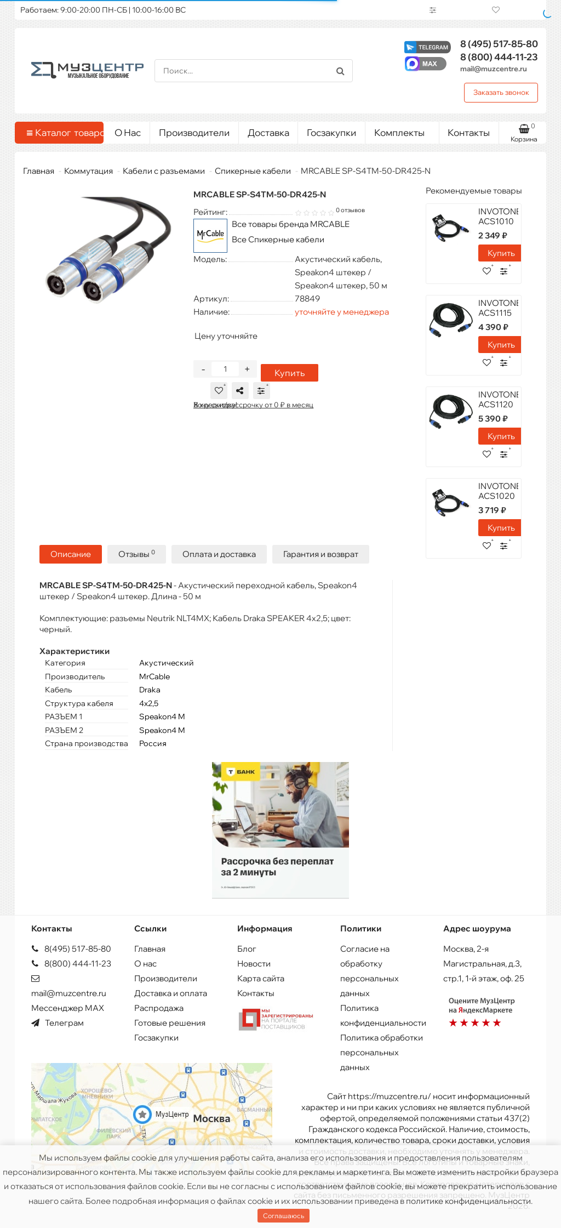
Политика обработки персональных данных (381, 1052)
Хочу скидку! (215, 407)
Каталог (61, 133)
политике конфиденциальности (468, 1201)
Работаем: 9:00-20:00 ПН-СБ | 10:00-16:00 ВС (103, 10)
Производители (194, 132)
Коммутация (88, 171)
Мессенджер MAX (67, 1008)
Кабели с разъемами (164, 171)
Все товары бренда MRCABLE (291, 224)
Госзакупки (331, 132)
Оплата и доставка (219, 557)
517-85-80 (499, 43)
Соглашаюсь (283, 1216)
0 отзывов (350, 210)
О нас (145, 963)
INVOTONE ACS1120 (499, 399)
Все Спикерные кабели (278, 239)
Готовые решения (169, 1022)
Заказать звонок (501, 92)
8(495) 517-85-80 (71, 948)
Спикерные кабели (253, 171)
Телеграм (57, 1022)
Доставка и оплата (170, 993)
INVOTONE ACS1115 (499, 308)
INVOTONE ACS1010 (499, 216)
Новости (254, 963)
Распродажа (159, 1008)
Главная (38, 171)
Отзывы (136, 557)
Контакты (469, 132)
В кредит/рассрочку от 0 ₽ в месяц (253, 407)
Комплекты (402, 130)
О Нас (128, 132)
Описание (70, 557)
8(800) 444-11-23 (71, 963)
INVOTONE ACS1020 (499, 491)
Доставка (268, 132)
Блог (246, 948)
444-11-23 (499, 56)
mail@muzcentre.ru (493, 68)
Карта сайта (260, 978)
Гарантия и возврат (320, 557)
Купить (287, 376)
